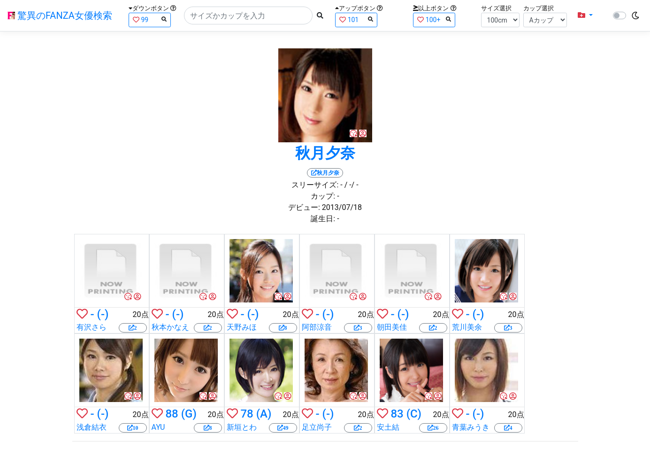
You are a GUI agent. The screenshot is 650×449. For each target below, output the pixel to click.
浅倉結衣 (91, 427)
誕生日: (323, 218)
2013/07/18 (342, 207)
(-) (103, 314)
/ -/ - (351, 184)
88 (171, 413)
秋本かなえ (170, 327)
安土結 (388, 427)
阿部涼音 (317, 327)
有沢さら (91, 327)
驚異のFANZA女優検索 (60, 15)
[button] (585, 15)
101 (356, 19)
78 (246, 413)
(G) (189, 413)
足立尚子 (317, 427)
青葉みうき (470, 427)
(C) (413, 413)
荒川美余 (467, 327)
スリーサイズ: (314, 184)
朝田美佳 (392, 327)
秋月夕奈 (325, 153)
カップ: (323, 196)
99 (150, 19)
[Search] (248, 15)
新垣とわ (242, 427)
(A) (264, 413)
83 (396, 413)
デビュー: (304, 207)
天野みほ (242, 327)
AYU (158, 427)
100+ (434, 19)
